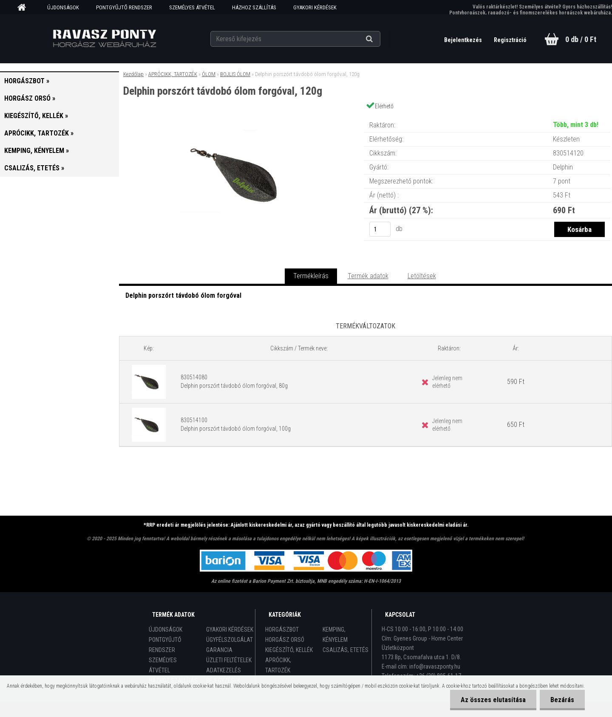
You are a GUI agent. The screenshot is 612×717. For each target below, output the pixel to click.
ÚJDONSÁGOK (63, 7)
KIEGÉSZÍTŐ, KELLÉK (289, 649)
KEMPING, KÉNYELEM (335, 634)
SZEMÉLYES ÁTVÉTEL (192, 7)
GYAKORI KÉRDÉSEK (315, 7)
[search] (379, 39)
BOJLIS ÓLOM (235, 74)
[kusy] (380, 229)
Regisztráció (510, 40)
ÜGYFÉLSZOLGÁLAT (229, 639)
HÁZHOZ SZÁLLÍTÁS (254, 7)
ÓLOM (208, 74)
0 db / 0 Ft (580, 39)
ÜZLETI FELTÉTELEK (229, 660)
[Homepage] (24, 7)
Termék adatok (368, 276)
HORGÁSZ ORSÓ (284, 639)
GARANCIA (219, 649)
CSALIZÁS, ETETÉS (345, 649)
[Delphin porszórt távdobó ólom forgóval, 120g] (241, 117)
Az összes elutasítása (493, 700)
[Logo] (104, 38)
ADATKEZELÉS (223, 670)
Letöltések (422, 276)
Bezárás (562, 700)
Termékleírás (311, 276)
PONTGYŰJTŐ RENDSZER (124, 7)
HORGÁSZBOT (282, 629)
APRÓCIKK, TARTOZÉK (172, 74)
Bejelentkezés (463, 40)
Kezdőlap (133, 74)
